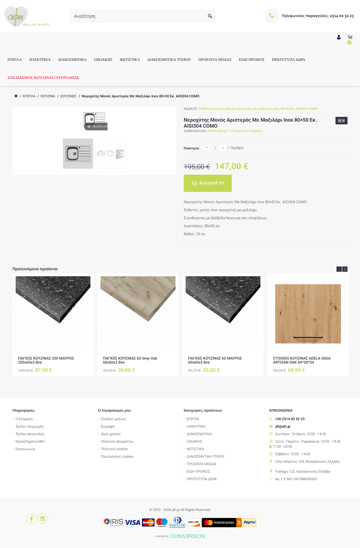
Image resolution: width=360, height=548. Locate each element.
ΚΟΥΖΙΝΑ (48, 96)
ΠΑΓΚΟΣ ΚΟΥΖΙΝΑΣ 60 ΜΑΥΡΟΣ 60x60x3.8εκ (215, 360)
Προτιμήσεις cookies (117, 457)
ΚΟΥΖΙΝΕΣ (68, 96)
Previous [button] (339, 269)
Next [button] (345, 269)
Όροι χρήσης (111, 434)
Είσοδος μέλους (113, 419)
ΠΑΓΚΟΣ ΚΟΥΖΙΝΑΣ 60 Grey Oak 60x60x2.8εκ (130, 360)
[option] (53, 324)
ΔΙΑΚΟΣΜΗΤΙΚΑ (72, 59)
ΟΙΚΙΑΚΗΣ (103, 59)
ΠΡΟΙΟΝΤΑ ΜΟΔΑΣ (215, 59)
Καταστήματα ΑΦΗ (30, 442)
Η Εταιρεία (24, 419)
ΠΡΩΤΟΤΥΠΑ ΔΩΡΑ (289, 59)
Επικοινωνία (25, 449)
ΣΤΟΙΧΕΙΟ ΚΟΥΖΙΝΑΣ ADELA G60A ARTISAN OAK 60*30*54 (301, 360)
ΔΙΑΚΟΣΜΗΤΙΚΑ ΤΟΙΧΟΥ (169, 59)
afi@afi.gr (283, 427)
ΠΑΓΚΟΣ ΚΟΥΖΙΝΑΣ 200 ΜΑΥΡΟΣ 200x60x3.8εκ (46, 360)
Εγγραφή (108, 427)
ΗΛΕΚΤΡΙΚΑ (39, 59)
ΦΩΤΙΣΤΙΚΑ (130, 59)
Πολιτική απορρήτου (117, 442)
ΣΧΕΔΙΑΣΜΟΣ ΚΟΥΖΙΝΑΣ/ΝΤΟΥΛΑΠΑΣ (43, 77)
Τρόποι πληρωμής (30, 427)
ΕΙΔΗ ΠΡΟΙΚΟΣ (251, 59)
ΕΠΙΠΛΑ (15, 59)
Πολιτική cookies (114, 449)
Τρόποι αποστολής (30, 434)
